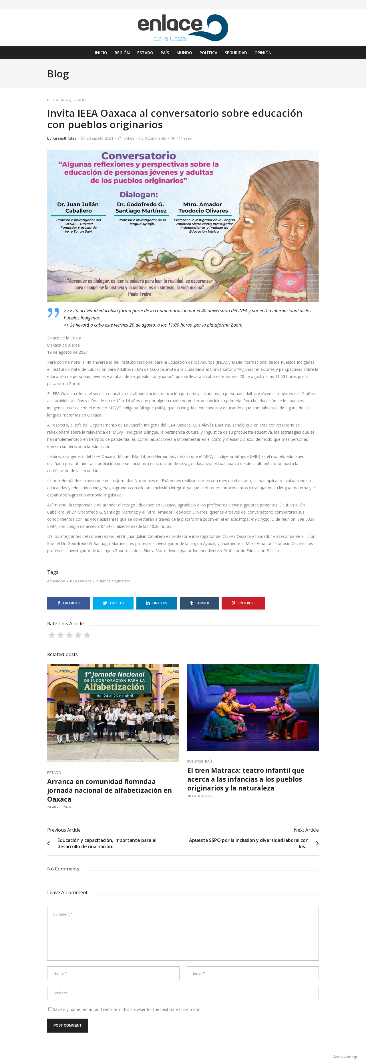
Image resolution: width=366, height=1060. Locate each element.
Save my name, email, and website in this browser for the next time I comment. (126, 1009)
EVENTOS (195, 761)
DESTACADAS (58, 99)
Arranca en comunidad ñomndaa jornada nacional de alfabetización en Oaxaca (109, 790)
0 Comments (155, 138)
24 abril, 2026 (59, 807)
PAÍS (209, 761)
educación (56, 581)
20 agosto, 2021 (100, 138)
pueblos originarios (113, 581)
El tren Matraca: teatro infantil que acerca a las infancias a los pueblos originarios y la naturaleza (246, 779)
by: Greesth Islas (61, 138)
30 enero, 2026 (199, 796)
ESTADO (79, 99)
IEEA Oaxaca (81, 581)
